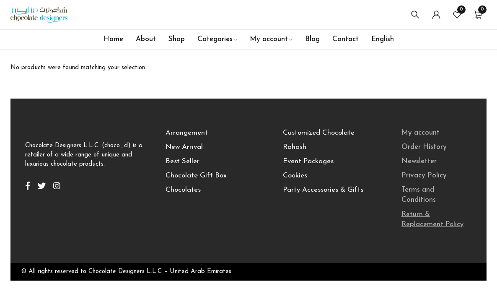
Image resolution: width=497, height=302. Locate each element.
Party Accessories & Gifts (323, 189)
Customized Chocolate (319, 132)
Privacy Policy (424, 175)
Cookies (295, 175)
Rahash (294, 147)
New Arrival (184, 147)
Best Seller (182, 161)
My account (420, 132)
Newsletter (419, 161)
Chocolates (183, 189)
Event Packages (308, 161)
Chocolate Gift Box (196, 175)
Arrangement (187, 132)
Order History (424, 147)
